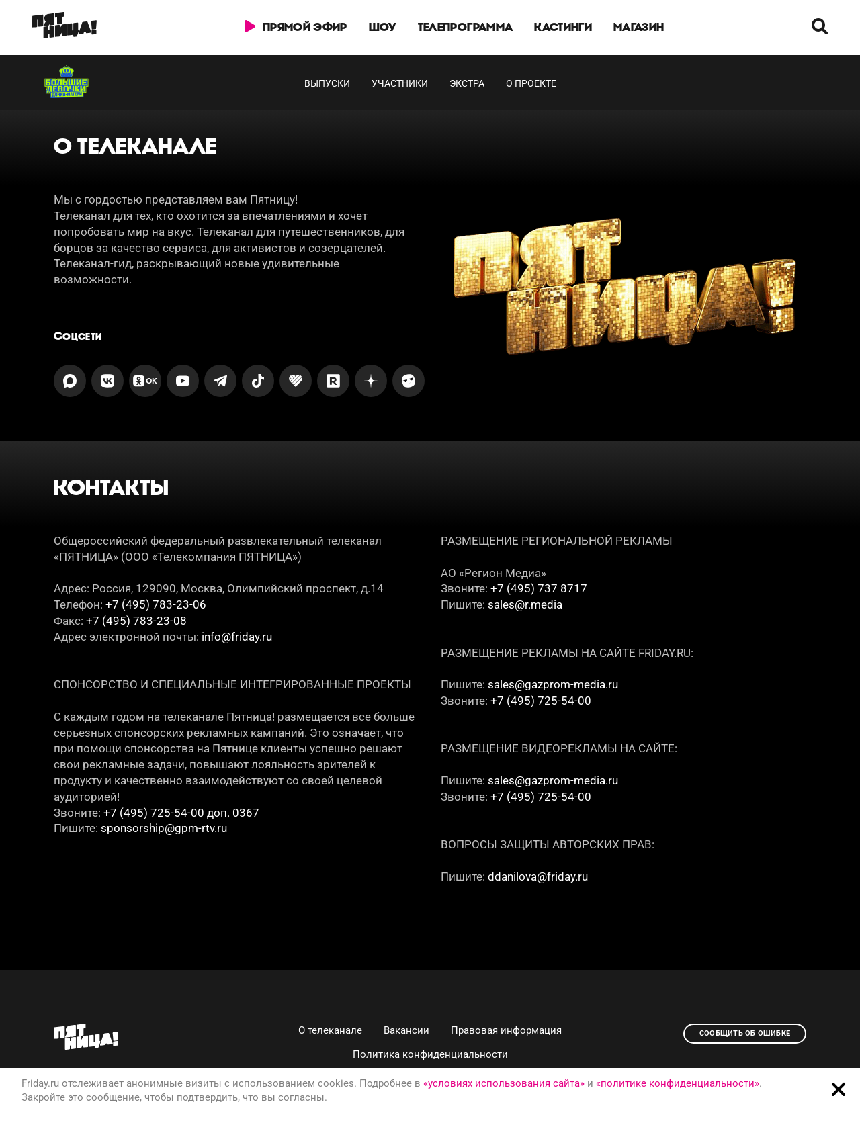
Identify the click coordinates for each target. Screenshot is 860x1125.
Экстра (466, 83)
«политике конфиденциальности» (677, 1083)
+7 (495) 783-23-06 (155, 604)
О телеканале (330, 1030)
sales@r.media (525, 604)
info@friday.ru (237, 636)
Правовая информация (506, 1030)
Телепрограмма (465, 27)
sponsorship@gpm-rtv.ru (164, 828)
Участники (400, 83)
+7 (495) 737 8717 (538, 588)
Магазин (638, 27)
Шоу (382, 27)
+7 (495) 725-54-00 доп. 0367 (181, 812)
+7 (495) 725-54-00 (540, 700)
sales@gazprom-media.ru (553, 684)
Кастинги (563, 27)
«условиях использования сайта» (504, 1083)
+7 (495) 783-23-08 (136, 620)
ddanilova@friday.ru (538, 876)
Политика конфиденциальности (430, 1054)
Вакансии (406, 1030)
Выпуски (327, 83)
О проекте (531, 83)
